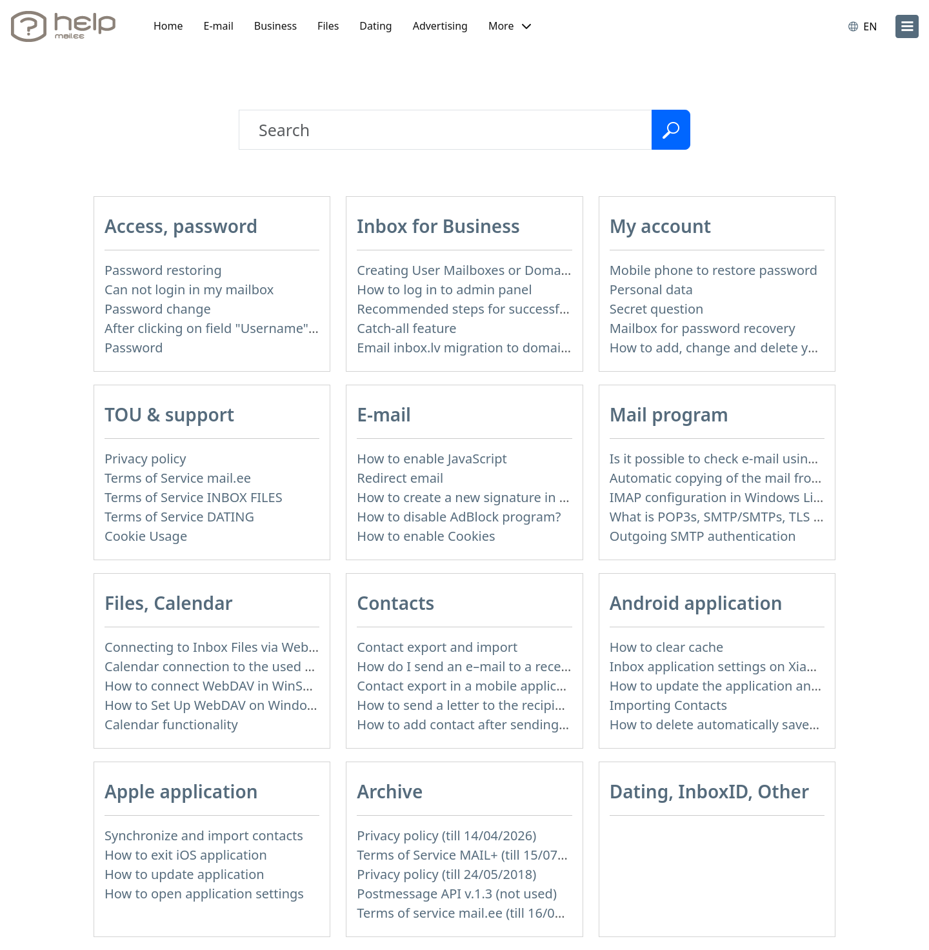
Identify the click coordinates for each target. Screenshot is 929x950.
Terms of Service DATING (179, 516)
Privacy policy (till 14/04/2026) (446, 835)
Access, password (181, 226)
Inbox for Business (438, 226)
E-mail (219, 26)
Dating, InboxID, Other (709, 791)
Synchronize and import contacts (204, 835)
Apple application (181, 791)
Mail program (669, 414)
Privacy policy (145, 458)
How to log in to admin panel (444, 289)
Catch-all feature (406, 328)
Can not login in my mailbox (189, 289)
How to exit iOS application (186, 855)
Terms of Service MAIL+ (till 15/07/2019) (476, 855)
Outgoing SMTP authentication (703, 536)
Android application (696, 603)
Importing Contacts (668, 705)
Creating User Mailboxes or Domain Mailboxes (497, 270)
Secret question (657, 309)
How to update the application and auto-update (753, 685)
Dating (375, 26)
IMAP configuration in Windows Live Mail (733, 497)
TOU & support (169, 414)
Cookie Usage (146, 536)
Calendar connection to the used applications (241, 666)
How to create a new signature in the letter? (489, 497)
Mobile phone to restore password (714, 270)
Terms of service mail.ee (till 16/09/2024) (478, 913)
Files (328, 26)
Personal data (651, 289)
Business (275, 26)
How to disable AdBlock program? (459, 516)
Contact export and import (437, 647)
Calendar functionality (171, 724)
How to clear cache (667, 647)
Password (134, 347)
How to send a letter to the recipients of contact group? (523, 705)
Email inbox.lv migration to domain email (481, 347)
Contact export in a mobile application (472, 685)
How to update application (185, 874)
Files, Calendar (169, 603)
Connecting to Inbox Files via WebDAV (219, 647)
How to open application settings (204, 893)
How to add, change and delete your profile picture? (766, 347)
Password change (158, 309)
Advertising (440, 26)
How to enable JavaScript (431, 458)
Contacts (395, 603)
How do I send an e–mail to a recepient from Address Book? (537, 666)
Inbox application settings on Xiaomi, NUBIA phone (764, 666)
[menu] (907, 26)
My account (661, 226)
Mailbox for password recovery (702, 328)
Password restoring (163, 270)
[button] (510, 26)
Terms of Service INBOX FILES (194, 497)
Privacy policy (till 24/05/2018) (446, 874)
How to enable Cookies (426, 536)
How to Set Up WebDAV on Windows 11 (223, 705)
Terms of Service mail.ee (178, 478)
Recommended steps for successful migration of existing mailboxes (560, 309)
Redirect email (400, 478)
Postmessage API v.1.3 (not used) (457, 893)
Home (168, 26)
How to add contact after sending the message (498, 724)
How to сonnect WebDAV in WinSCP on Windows (250, 685)
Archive (390, 791)
